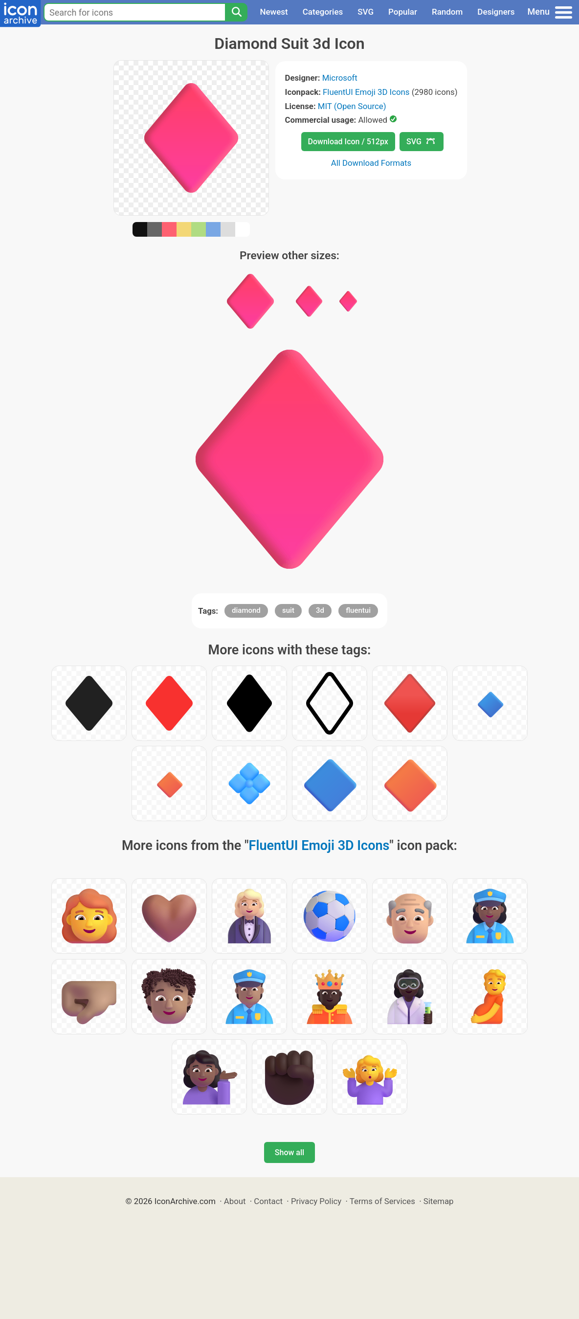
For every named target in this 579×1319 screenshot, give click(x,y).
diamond (246, 610)
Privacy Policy (316, 1201)
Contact (268, 1201)
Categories (323, 12)
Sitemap (438, 1201)
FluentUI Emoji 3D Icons (366, 92)
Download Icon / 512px (348, 141)
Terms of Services (382, 1201)
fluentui (358, 610)
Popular (402, 12)
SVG (365, 12)
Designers (495, 12)
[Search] (236, 12)
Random (447, 12)
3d (320, 610)
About (235, 1201)
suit (288, 610)
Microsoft (339, 78)
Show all (289, 1152)
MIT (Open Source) (352, 106)
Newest (274, 12)
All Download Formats (371, 163)
